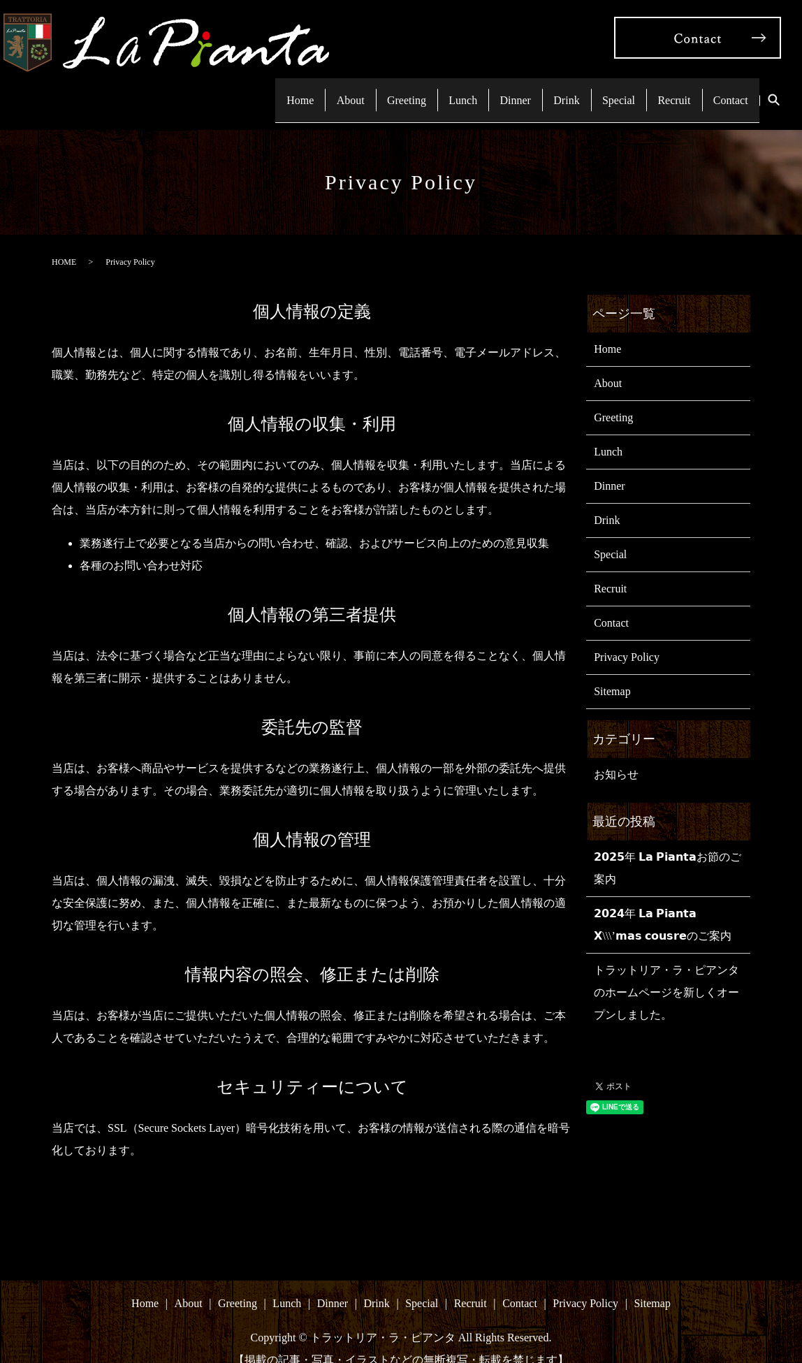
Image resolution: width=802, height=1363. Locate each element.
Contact (727, 90)
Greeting (364, 90)
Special (601, 90)
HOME (64, 242)
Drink (544, 90)
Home (244, 90)
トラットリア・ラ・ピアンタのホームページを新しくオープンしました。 (666, 973)
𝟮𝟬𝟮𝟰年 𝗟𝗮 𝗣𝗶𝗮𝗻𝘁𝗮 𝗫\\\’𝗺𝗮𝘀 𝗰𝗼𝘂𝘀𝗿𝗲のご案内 (662, 905)
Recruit (664, 90)
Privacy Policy (626, 637)
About (302, 90)
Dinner (486, 90)
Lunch (427, 90)
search (773, 90)
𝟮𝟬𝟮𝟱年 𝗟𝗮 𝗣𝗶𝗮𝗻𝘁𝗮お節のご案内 (667, 848)
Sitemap (612, 672)
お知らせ (616, 755)
